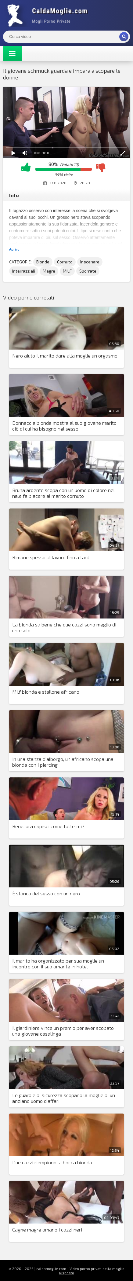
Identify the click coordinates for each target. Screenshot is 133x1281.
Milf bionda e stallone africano (45, 692)
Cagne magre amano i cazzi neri (47, 1229)
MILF (67, 270)
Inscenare (89, 261)
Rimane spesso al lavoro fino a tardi (51, 557)
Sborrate (87, 270)
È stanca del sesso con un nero (46, 893)
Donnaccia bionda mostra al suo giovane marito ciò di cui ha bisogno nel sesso (64, 425)
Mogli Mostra (49, 15)
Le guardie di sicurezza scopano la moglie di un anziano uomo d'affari (63, 1098)
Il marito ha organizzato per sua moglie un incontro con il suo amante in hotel (58, 963)
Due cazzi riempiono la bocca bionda (52, 1162)
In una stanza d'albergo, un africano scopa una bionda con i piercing (62, 762)
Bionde (42, 261)
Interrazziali (23, 270)
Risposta (66, 1273)
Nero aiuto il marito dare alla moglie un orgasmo (64, 355)
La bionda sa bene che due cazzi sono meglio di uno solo (64, 627)
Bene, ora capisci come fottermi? (48, 826)
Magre (49, 270)
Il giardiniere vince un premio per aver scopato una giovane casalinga (63, 1031)
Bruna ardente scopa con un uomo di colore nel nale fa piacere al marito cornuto (63, 493)
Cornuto (65, 261)
